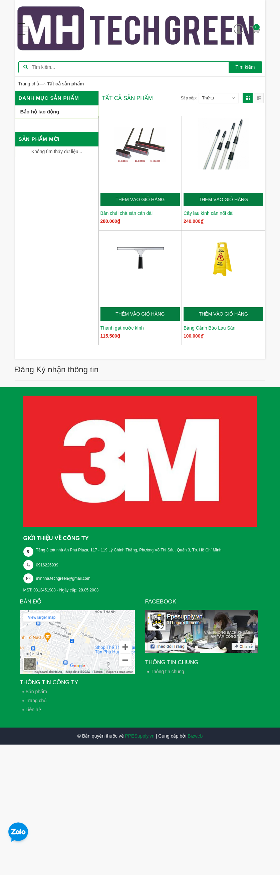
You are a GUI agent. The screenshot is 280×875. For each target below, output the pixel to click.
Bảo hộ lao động (39, 111)
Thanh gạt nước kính (122, 328)
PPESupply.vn (139, 736)
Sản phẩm (36, 691)
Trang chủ (36, 700)
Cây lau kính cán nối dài (209, 213)
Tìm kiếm (245, 67)
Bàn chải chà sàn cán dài (126, 213)
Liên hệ (33, 709)
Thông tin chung (167, 671)
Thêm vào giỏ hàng (140, 199)
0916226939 (47, 565)
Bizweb (195, 736)
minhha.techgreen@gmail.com (63, 578)
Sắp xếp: (189, 98)
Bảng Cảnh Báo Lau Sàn (209, 328)
